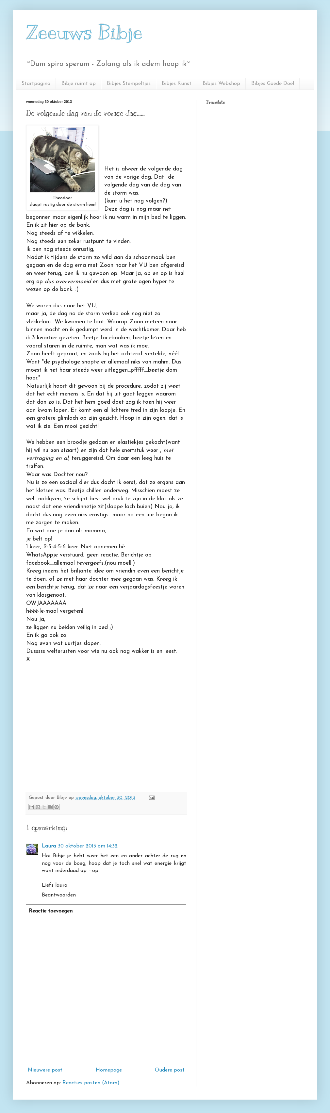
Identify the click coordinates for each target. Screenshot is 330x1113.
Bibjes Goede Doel (272, 83)
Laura (49, 846)
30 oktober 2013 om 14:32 (88, 846)
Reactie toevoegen (51, 911)
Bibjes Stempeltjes (129, 83)
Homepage (109, 1070)
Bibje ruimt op (78, 83)
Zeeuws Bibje (84, 33)
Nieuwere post (45, 1070)
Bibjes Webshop (221, 83)
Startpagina (36, 83)
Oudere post (170, 1070)
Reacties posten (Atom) (91, 1083)
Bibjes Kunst (176, 83)
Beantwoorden (59, 895)
